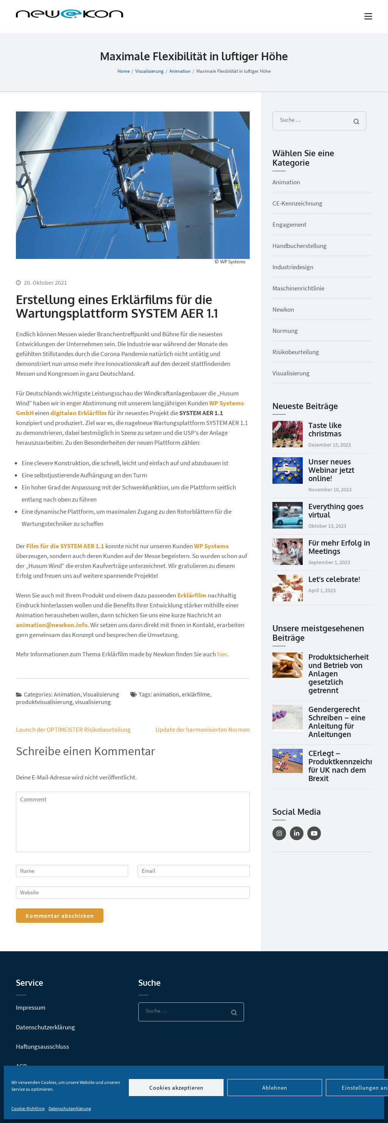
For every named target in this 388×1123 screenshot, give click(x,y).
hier (222, 654)
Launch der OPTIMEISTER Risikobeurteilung (73, 729)
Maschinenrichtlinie (298, 288)
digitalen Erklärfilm (78, 413)
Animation (67, 694)
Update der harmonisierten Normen (202, 729)
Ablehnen (274, 1087)
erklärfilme (196, 694)
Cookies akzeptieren (176, 1087)
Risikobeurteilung (295, 352)
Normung (285, 330)
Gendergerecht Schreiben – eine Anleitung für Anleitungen (337, 721)
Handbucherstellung (299, 246)
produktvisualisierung (44, 702)
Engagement (289, 224)
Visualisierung (101, 694)
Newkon (283, 309)
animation (166, 694)
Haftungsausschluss (42, 1046)
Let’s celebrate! (334, 578)
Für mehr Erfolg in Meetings (339, 546)
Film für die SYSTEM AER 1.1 (65, 546)
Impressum (30, 1007)
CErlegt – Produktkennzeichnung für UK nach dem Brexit (348, 765)
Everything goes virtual (335, 510)
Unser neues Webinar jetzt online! (331, 470)
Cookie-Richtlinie (28, 1108)
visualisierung (93, 702)
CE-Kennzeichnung (297, 203)
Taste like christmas (325, 429)
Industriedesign (292, 267)
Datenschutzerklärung (69, 1108)
